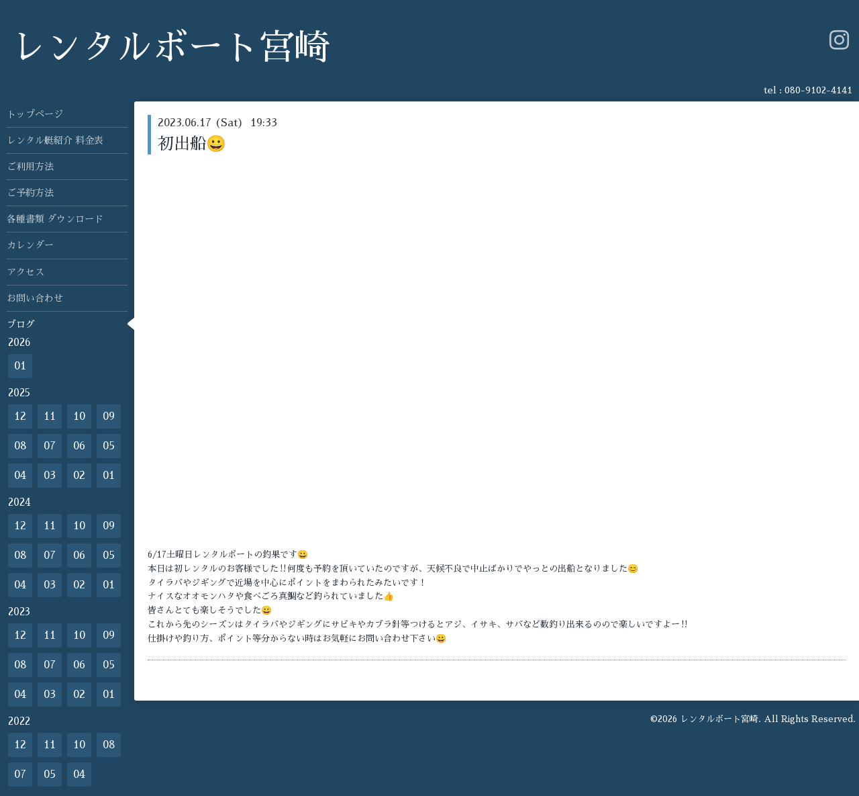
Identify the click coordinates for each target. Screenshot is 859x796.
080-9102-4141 (818, 90)
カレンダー (30, 245)
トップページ (35, 114)
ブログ (21, 324)
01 (20, 366)
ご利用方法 (30, 166)
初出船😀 (192, 144)
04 (20, 475)
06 (79, 446)
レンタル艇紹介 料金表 (55, 140)
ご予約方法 (30, 192)
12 (20, 416)
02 (79, 475)
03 (50, 475)
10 (79, 416)
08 (20, 446)
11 (50, 416)
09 (109, 416)
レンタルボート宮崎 (170, 48)
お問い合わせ (35, 298)
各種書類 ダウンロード (55, 219)
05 (109, 446)
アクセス (25, 272)
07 (50, 446)
